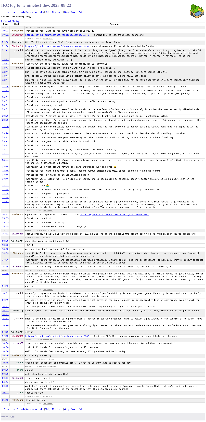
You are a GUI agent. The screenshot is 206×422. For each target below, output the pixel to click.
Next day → (57, 12)
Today (48, 12)
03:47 (5, 185)
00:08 (4, 27)
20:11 (5, 393)
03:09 (5, 120)
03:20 (5, 133)
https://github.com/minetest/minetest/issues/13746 (57, 35)
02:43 (5, 72)
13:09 (5, 241)
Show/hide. (48, 39)
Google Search (70, 12)
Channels (21, 12)
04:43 (5, 214)
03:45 (5, 167)
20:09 (5, 386)
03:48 (5, 189)
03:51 (5, 202)
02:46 (5, 86)
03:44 (5, 160)
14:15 (5, 260)
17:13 (5, 332)
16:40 (5, 300)
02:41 (5, 50)
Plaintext (82, 12)
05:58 (4, 230)
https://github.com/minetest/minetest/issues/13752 (57, 336)
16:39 (5, 293)
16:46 (5, 325)
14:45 (5, 274)
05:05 (5, 218)
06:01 (5, 234)
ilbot (12, 417)
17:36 (4, 340)
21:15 (5, 400)
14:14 (5, 253)
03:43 (5, 153)
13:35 (5, 245)
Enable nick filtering (10, 21)
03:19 (5, 127)
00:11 (5, 31)
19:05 (5, 363)
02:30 (5, 42)
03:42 (5, 137)
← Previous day (8, 12)
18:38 (5, 351)
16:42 (5, 310)
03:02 (5, 109)
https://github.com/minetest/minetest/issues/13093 (57, 46)
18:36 (5, 343)
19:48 (4, 367)
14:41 (4, 270)
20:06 (5, 378)
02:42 (5, 64)
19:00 (4, 359)
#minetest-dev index (35, 12)
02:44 (5, 80)
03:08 (5, 116)
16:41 (5, 307)
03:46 (5, 179)
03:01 (5, 90)
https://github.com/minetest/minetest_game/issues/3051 (114, 214)
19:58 (5, 370)
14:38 (5, 266)
